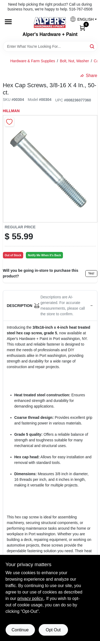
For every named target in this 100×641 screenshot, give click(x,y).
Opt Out (53, 630)
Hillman (11, 111)
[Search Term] (50, 46)
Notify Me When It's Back (44, 255)
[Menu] (8, 22)
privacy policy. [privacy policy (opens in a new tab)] (30, 598)
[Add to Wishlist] (9, 121)
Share (89, 75)
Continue (20, 630)
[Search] (92, 46)
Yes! (91, 273)
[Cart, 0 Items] (82, 27)
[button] (81, 19)
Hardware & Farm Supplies (32, 61)
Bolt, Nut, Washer (74, 61)
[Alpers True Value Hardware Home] (50, 22)
